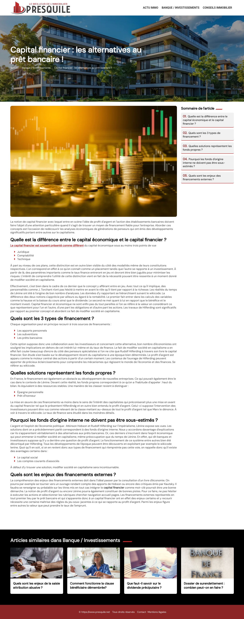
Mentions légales (157, 611)
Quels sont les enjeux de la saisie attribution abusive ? (36, 585)
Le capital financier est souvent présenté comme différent (47, 245)
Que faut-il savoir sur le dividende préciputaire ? (144, 585)
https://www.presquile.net (95, 611)
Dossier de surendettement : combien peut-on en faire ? (204, 585)
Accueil (14, 67)
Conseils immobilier (217, 7)
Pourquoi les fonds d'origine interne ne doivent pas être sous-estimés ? (204, 162)
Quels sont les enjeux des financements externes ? (202, 177)
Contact (141, 611)
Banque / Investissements (180, 7)
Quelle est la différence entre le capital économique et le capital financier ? (205, 120)
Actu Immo (150, 7)
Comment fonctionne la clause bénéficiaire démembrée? (92, 585)
